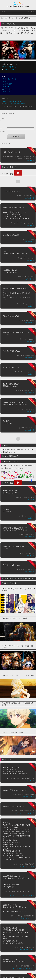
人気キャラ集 (7, 89)
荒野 (15, 478)
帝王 (30, 475)
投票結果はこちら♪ (9, 69)
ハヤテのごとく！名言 (27, 780)
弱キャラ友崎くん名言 (27, 949)
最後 (22, 477)
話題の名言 (6, 91)
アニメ (13, 11)
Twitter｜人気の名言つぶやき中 (13, 101)
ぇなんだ (4, 472)
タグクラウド (7, 86)
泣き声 (29, 477)
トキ (5, 473)
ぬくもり (20, 470)
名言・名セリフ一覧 (9, 79)
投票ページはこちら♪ (10, 67)
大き (27, 475)
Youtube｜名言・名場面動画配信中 (14, 104)
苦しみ (11, 478)
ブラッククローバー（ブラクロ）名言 (22, 895)
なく (13, 471)
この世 (9, 471)
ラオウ (15, 472)
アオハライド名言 (28, 796)
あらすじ (6, 81)
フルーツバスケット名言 (26, 866)
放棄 (19, 477)
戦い (16, 475)
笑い (6, 478)
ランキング (32, 11)
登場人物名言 (7, 84)
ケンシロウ (27, 471)
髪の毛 (31, 479)
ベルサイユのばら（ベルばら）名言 (22, 968)
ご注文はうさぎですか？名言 (24, 813)
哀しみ (12, 473)
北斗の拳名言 (29, 160)
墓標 (23, 475)
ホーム (4, 11)
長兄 (27, 477)
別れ (0, 475)
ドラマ (22, 11)
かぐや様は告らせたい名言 (25, 918)
